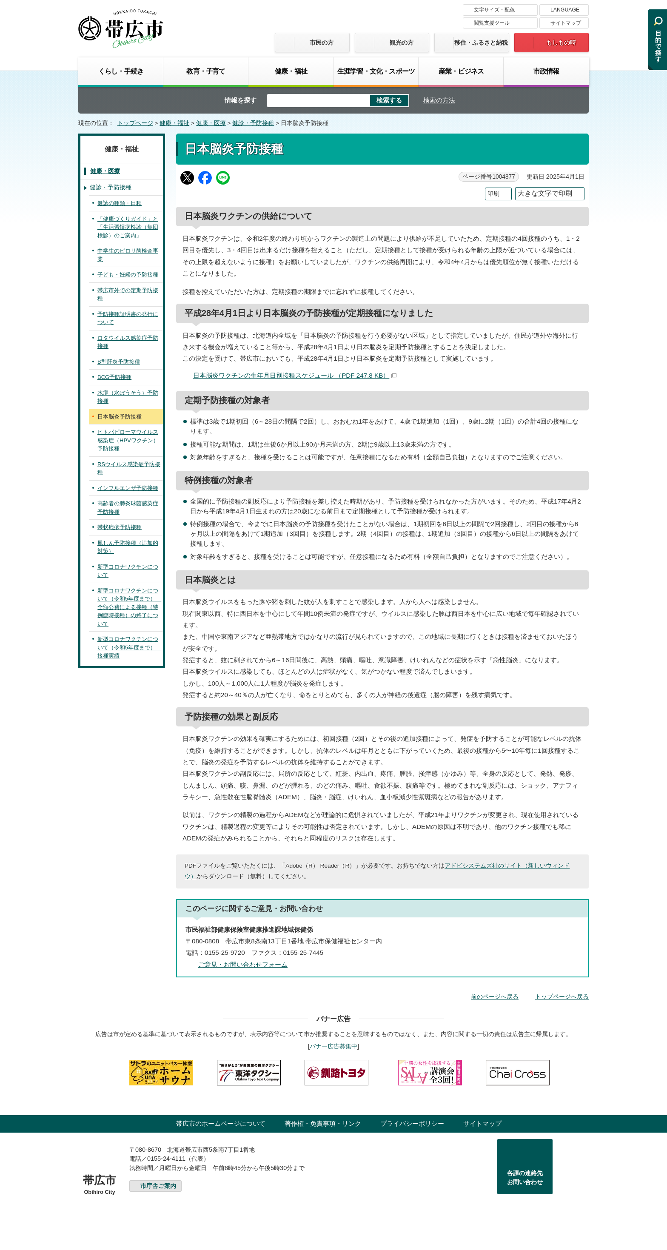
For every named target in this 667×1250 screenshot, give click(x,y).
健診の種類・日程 (119, 203)
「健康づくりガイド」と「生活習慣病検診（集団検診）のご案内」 (127, 227)
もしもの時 (561, 42)
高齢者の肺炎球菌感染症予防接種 (127, 507)
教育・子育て (205, 71)
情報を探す (241, 100)
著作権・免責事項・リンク (323, 1123)
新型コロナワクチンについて (127, 571)
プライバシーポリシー (412, 1123)
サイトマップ (565, 23)
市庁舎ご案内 (158, 1186)
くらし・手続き (120, 71)
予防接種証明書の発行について (127, 318)
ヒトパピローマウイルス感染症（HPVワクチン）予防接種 (128, 440)
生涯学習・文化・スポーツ (376, 71)
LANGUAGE (564, 10)
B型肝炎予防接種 (118, 362)
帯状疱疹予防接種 (119, 527)
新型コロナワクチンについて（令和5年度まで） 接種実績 (129, 647)
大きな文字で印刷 (545, 193)
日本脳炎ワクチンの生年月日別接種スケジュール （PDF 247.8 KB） (294, 375)
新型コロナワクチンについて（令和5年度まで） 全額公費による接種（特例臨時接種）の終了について (129, 607)
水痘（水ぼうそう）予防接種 (127, 397)
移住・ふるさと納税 (481, 42)
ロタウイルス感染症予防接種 (127, 342)
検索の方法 (439, 100)
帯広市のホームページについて (220, 1123)
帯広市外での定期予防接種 (127, 294)
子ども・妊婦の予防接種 (127, 274)
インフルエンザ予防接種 (127, 488)
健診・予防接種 (253, 123)
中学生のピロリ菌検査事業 (127, 255)
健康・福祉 (291, 71)
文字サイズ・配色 (494, 10)
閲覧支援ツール (492, 23)
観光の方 (401, 42)
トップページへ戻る (562, 996)
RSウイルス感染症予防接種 (128, 468)
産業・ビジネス (461, 71)
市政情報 (546, 71)
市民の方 (322, 42)
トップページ (135, 123)
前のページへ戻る (495, 996)
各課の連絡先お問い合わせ (525, 1178)
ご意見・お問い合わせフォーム (243, 964)
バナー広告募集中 (333, 1046)
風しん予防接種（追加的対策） (127, 547)
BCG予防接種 (114, 377)
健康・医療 (211, 123)
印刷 (493, 194)
